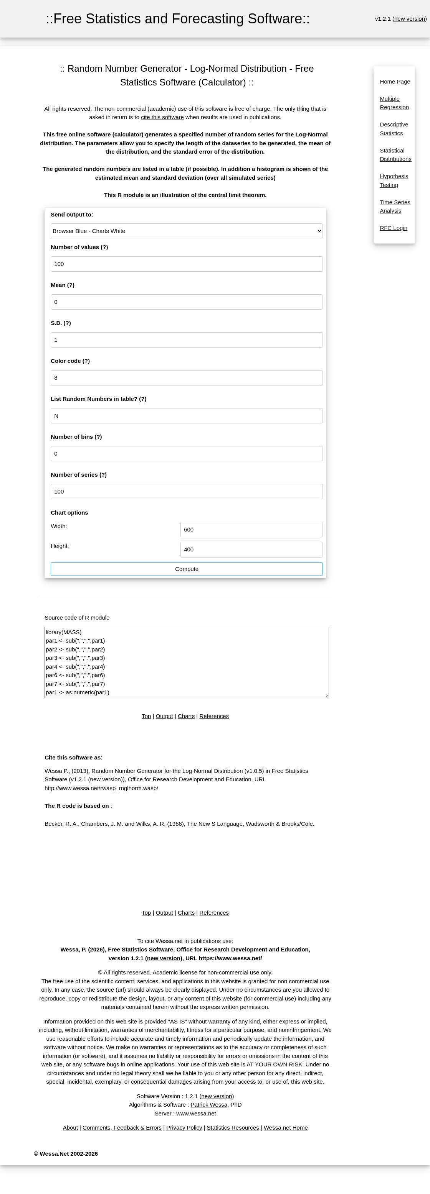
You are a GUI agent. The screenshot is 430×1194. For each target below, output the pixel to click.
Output (164, 716)
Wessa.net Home (286, 1127)
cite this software (162, 117)
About (70, 1127)
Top (146, 716)
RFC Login (393, 228)
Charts (186, 716)
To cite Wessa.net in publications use (184, 941)
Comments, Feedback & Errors (122, 1127)
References (214, 716)
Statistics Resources (233, 1127)
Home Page (395, 81)
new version (409, 18)
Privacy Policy (184, 1127)
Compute (186, 569)
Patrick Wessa (209, 1104)
